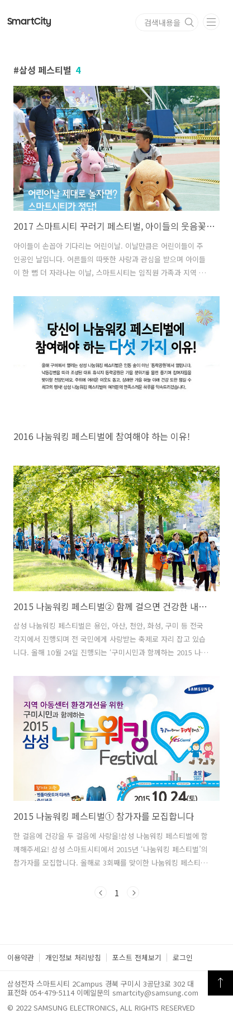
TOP (220, 983)
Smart (29, 22)
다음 (133, 892)
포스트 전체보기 (136, 957)
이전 (100, 892)
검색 (189, 22)
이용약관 (20, 957)
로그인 (183, 957)
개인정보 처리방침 (73, 957)
